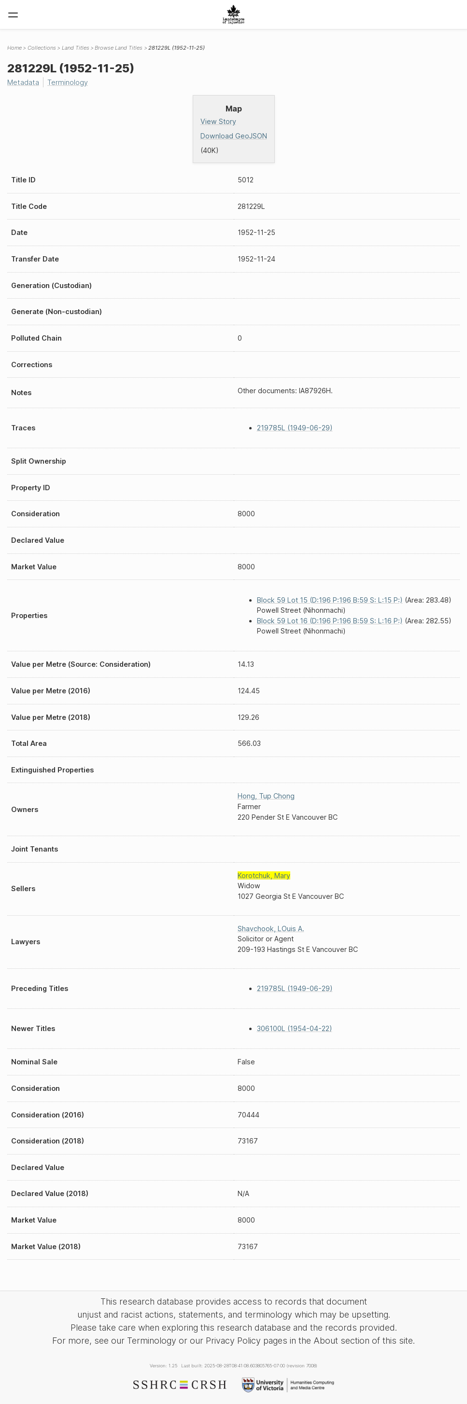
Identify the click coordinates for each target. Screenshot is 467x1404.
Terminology (67, 82)
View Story (218, 121)
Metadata (23, 82)
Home (14, 47)
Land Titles (75, 47)
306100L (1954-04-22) (294, 1028)
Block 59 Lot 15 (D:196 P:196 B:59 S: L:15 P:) (330, 600)
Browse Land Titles (118, 47)
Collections (42, 47)
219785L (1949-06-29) (295, 428)
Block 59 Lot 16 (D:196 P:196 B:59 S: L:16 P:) (330, 621)
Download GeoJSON (233, 136)
